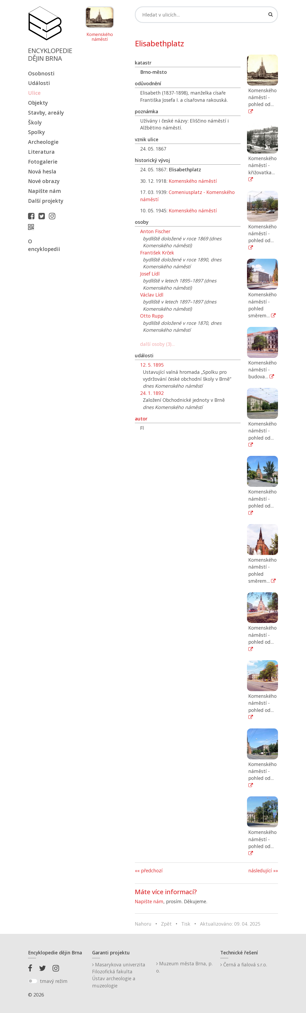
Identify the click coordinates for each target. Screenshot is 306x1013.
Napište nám (44, 191)
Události (39, 83)
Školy (35, 122)
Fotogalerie (42, 161)
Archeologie (43, 141)
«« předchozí (149, 870)
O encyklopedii (44, 245)
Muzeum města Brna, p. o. (184, 967)
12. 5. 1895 (152, 365)
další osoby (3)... (157, 344)
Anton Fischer (155, 231)
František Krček (157, 252)
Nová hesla (42, 171)
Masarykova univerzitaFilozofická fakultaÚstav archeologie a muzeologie (118, 975)
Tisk (185, 924)
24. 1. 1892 (152, 393)
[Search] (206, 14)
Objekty (38, 102)
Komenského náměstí (100, 37)
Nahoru (143, 924)
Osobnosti (41, 73)
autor (141, 418)
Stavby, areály (46, 112)
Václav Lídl (151, 294)
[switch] (32, 981)
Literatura (41, 151)
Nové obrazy (44, 181)
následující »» (263, 870)
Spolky (36, 132)
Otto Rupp (151, 316)
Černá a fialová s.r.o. (243, 964)
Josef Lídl (150, 273)
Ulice (34, 92)
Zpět (166, 924)
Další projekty (45, 200)
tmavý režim (54, 981)
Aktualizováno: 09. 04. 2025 (230, 924)
